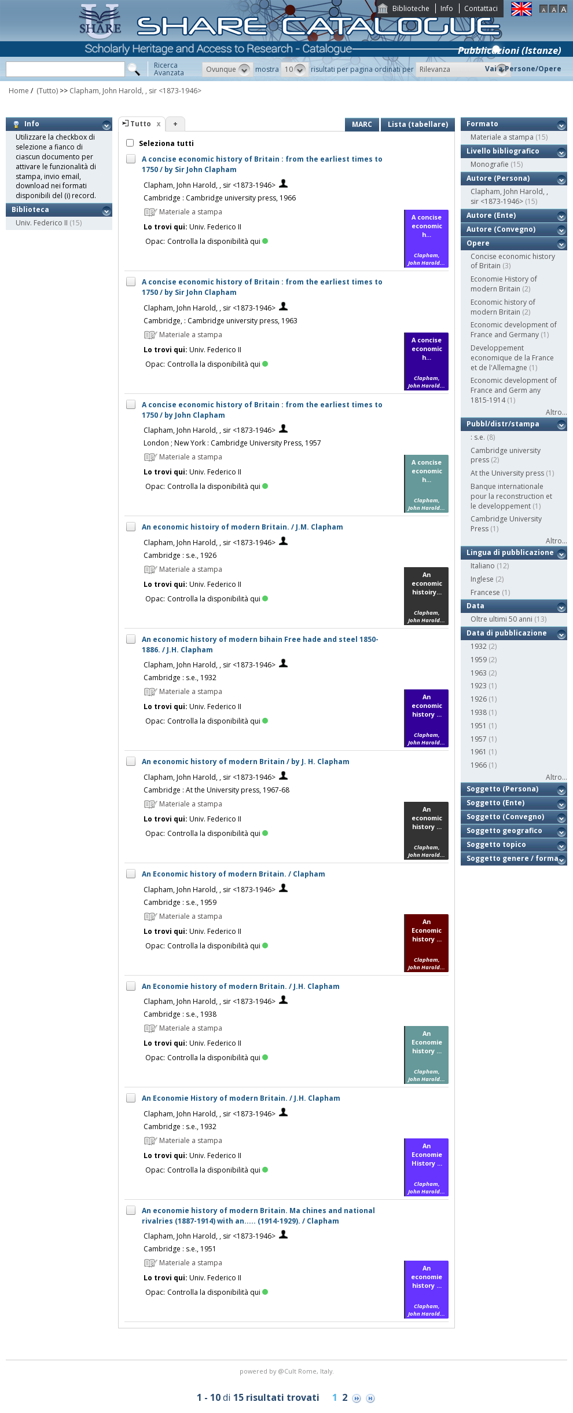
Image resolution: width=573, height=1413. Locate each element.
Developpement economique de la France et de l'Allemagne (512, 358)
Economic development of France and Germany (514, 329)
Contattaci (481, 8)
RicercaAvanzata (169, 68)
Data (475, 606)
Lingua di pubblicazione (510, 552)
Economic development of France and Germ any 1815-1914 (514, 390)
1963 (479, 673)
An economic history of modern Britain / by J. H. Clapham (246, 761)
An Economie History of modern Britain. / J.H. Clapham (241, 1098)
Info (446, 8)
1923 (479, 686)
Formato (482, 124)
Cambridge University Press (506, 524)
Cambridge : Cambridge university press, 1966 (220, 198)
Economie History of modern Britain (504, 284)
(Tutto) (46, 91)
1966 (479, 765)
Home (19, 91)
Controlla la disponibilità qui (217, 241)
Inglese (482, 579)
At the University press (507, 473)
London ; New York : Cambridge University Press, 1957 (232, 443)
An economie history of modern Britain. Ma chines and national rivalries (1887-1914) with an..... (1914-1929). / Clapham (258, 1216)
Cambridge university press (506, 455)
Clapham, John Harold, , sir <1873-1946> (135, 91)
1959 (479, 659)
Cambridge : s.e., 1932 (180, 677)
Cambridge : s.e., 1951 (180, 1249)
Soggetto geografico (504, 830)
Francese (485, 592)
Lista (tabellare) (418, 124)
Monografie (490, 164)
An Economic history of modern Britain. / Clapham (233, 874)
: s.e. (478, 437)
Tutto (140, 124)
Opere (478, 243)
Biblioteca (30, 209)
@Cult (288, 1371)
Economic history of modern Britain (503, 307)
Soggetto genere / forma (513, 858)
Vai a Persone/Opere (523, 69)
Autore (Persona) (498, 178)
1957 (479, 739)
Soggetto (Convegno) (505, 816)
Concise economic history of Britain (513, 261)
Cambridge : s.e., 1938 (180, 1014)
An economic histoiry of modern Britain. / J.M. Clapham (242, 527)
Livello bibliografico (503, 151)
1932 (479, 646)
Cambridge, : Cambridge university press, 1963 (220, 321)
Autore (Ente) (491, 215)
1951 (479, 726)
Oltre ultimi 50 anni (501, 619)
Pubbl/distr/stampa (503, 424)
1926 (479, 699)
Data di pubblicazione (507, 633)
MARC (362, 124)
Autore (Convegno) (501, 229)
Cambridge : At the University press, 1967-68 (216, 790)
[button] (228, 69)
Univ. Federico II (42, 223)
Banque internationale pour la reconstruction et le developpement (511, 496)
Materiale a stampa (502, 137)
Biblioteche (410, 8)
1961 (479, 752)
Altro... (556, 412)
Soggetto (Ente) (495, 803)
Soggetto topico (496, 844)
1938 (479, 712)
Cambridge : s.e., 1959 (180, 902)
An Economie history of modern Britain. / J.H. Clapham (241, 986)
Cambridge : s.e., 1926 (180, 555)
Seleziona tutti (165, 143)
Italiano (483, 566)
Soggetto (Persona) (502, 789)
